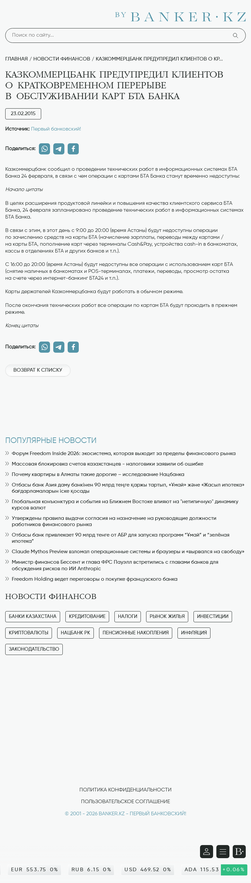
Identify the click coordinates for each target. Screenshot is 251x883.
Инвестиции (212, 616)
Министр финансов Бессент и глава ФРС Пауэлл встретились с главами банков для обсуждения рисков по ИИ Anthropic (111, 565)
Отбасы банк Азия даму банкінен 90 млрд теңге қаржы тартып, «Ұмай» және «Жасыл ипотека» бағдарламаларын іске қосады (124, 488)
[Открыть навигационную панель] (222, 851)
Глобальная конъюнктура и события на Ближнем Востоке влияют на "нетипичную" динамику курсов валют (121, 505)
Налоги (127, 616)
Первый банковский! (56, 129)
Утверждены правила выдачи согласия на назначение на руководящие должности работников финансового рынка (110, 521)
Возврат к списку (37, 370)
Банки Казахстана (33, 616)
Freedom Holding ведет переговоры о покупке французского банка (91, 579)
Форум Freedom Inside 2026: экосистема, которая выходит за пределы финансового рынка (120, 453)
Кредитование (87, 616)
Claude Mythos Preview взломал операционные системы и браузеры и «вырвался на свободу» (124, 552)
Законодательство (34, 649)
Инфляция (194, 632)
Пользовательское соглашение (125, 801)
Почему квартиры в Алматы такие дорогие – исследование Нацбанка (94, 474)
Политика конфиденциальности (125, 790)
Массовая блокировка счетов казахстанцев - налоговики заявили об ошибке (104, 464)
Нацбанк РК (75, 632)
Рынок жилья (167, 616)
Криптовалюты (28, 632)
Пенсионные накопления (136, 632)
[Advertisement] (125, 403)
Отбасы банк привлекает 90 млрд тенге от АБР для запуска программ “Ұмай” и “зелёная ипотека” (117, 538)
